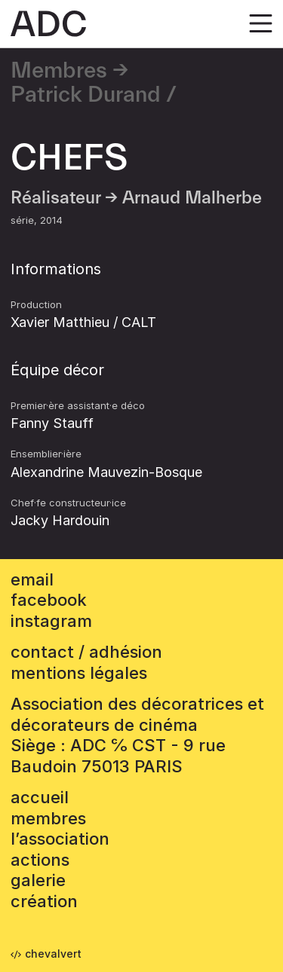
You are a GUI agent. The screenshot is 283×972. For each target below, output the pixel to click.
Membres (59, 71)
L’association (60, 838)
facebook (49, 600)
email (32, 579)
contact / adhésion (86, 652)
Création (44, 901)
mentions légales (79, 673)
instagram (51, 621)
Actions (40, 860)
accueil (40, 797)
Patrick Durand (86, 95)
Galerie (38, 880)
